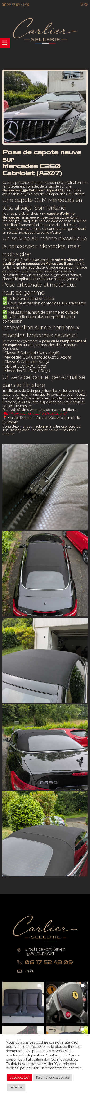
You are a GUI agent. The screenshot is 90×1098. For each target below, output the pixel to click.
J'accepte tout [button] (19, 1077)
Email (29, 971)
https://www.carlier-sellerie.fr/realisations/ (34, 413)
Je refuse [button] (16, 1087)
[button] (23, 1002)
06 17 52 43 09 (18, 4)
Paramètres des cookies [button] (52, 1077)
